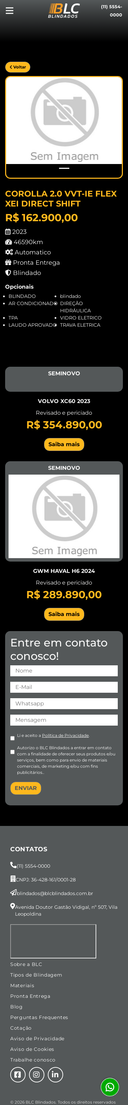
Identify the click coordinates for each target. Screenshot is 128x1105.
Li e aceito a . (53, 735)
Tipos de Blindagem (36, 975)
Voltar (18, 67)
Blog (16, 1007)
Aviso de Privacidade (37, 1038)
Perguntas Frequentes (39, 1017)
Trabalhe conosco (33, 1060)
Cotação (21, 1028)
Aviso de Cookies (32, 1049)
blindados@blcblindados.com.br (55, 893)
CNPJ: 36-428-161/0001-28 (46, 880)
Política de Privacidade (65, 735)
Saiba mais (64, 444)
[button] (15, 127)
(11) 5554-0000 (33, 866)
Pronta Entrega (30, 996)
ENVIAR (26, 788)
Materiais (22, 985)
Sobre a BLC (26, 964)
